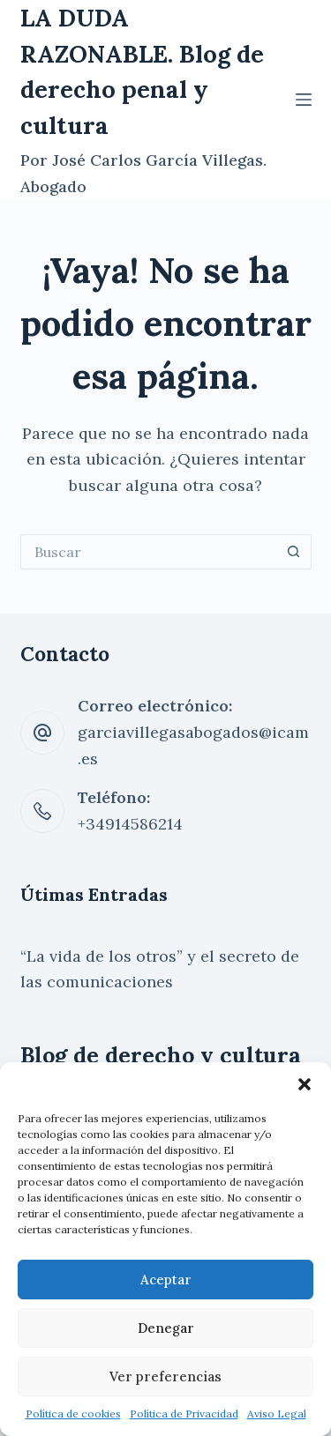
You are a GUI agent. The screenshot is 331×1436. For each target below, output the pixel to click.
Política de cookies (73, 1413)
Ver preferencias (165, 1376)
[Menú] (304, 100)
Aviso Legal (276, 1413)
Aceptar (166, 1279)
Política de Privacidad (184, 1413)
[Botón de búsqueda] (294, 551)
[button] (304, 1084)
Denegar (166, 1328)
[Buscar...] (148, 551)
